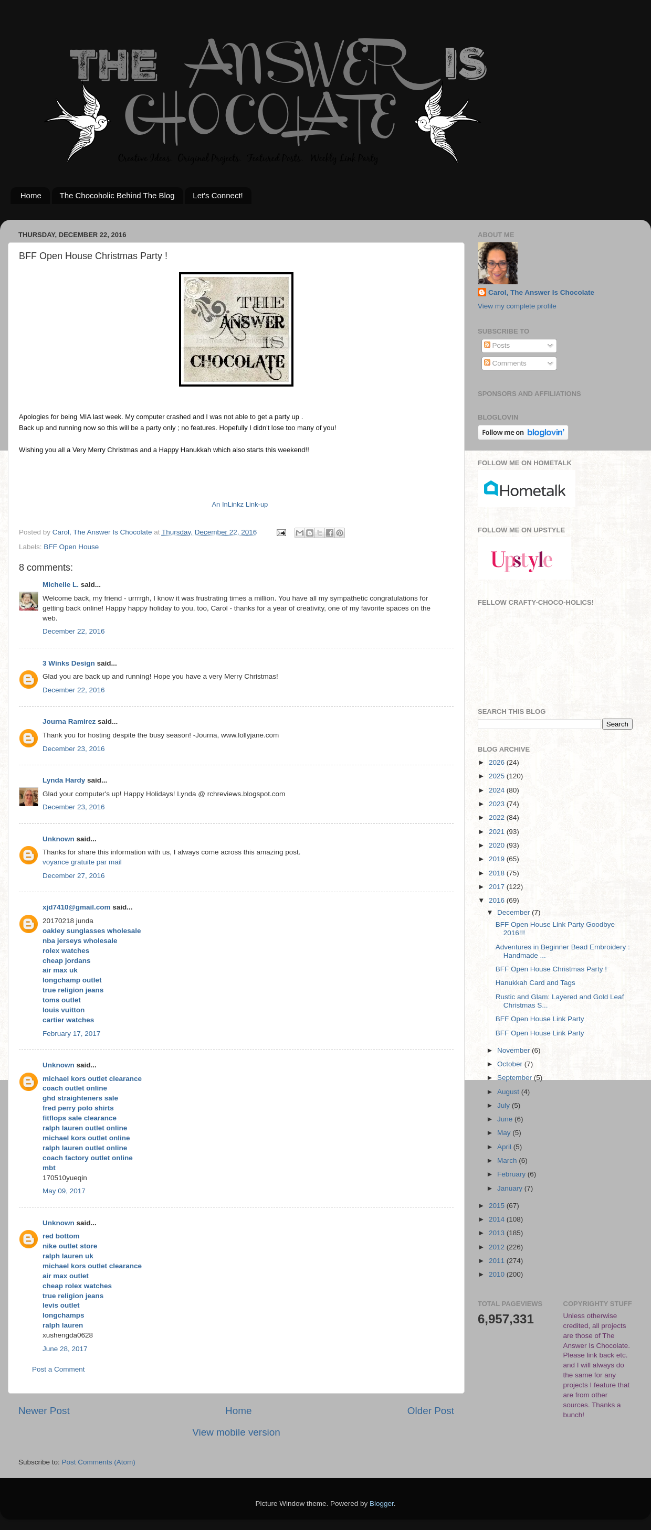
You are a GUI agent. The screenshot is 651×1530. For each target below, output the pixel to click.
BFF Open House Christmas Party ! (551, 969)
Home (30, 195)
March (508, 1160)
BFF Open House (71, 547)
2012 (498, 1247)
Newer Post (44, 1410)
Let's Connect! (218, 195)
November (514, 1050)
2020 (498, 845)
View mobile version (236, 1432)
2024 (498, 790)
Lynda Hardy (64, 780)
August (509, 1092)
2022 (498, 817)
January (510, 1188)
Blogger (382, 1503)
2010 (498, 1274)
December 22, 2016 (74, 631)
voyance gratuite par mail (82, 862)
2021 (498, 832)
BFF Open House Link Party (540, 1019)
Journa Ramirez (69, 721)
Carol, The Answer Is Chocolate (541, 292)
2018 (498, 873)
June (505, 1119)
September (515, 1078)
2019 (498, 859)
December (514, 912)
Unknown (59, 839)
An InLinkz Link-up (240, 504)
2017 (498, 887)
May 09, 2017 (64, 1191)
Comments (505, 363)
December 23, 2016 (74, 749)
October (510, 1064)
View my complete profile (517, 306)
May (504, 1133)
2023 (498, 804)
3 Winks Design (69, 663)
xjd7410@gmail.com (76, 907)
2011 (498, 1261)
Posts (497, 345)
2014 (498, 1219)
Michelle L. (61, 585)
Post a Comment (58, 1369)
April (505, 1147)
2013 (498, 1233)
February (512, 1174)
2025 (498, 776)
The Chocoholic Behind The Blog (117, 195)
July (504, 1105)
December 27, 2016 (74, 876)
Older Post (430, 1410)
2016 (498, 900)
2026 (498, 762)
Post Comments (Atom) (98, 1462)
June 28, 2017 (65, 1349)
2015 (498, 1206)
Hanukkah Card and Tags (535, 983)
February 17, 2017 (71, 1033)
